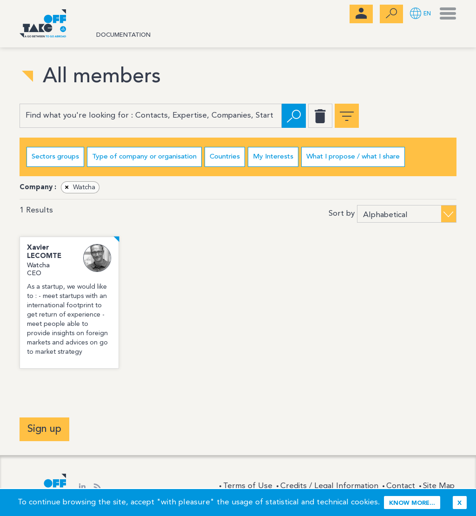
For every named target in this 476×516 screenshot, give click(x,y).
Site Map (439, 486)
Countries (225, 156)
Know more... (412, 503)
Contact (400, 486)
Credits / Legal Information (329, 486)
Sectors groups (55, 156)
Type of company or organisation (144, 156)
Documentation (123, 35)
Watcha (78, 187)
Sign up (44, 429)
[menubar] (361, 14)
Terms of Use (247, 486)
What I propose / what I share (353, 156)
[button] (420, 14)
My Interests (273, 156)
